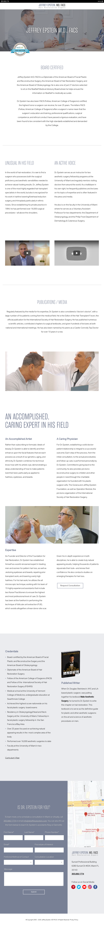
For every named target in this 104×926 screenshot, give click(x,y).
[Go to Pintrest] (73, 887)
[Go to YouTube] (84, 887)
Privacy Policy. (74, 919)
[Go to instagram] (90, 887)
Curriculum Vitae (12, 758)
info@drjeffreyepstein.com (35, 821)
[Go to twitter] (79, 887)
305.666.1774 (5, 1)
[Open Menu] (102, 1)
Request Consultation (70, 586)
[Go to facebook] (95, 887)
